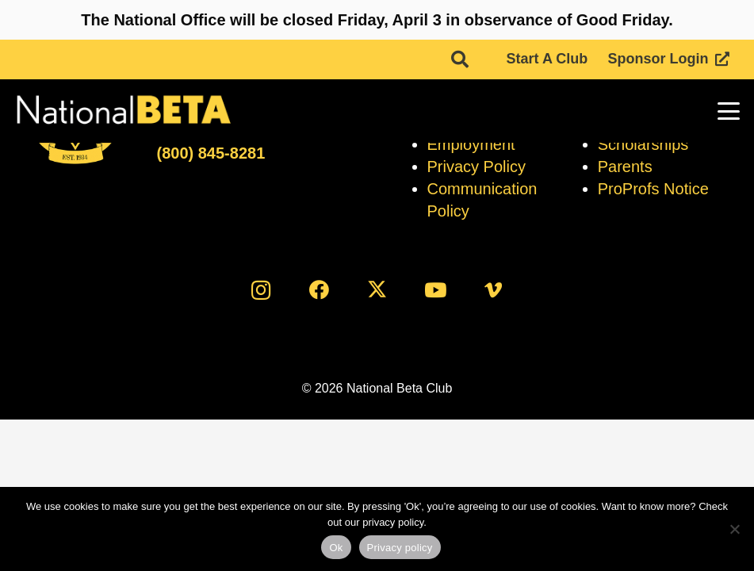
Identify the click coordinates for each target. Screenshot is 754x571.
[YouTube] (435, 290)
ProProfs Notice (653, 188)
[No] (734, 529)
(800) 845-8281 (210, 153)
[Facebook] (319, 290)
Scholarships (643, 144)
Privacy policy (400, 548)
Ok (336, 548)
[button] (460, 59)
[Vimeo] (493, 290)
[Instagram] (261, 290)
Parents (625, 166)
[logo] (122, 111)
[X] (377, 290)
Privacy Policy (476, 166)
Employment (471, 144)
